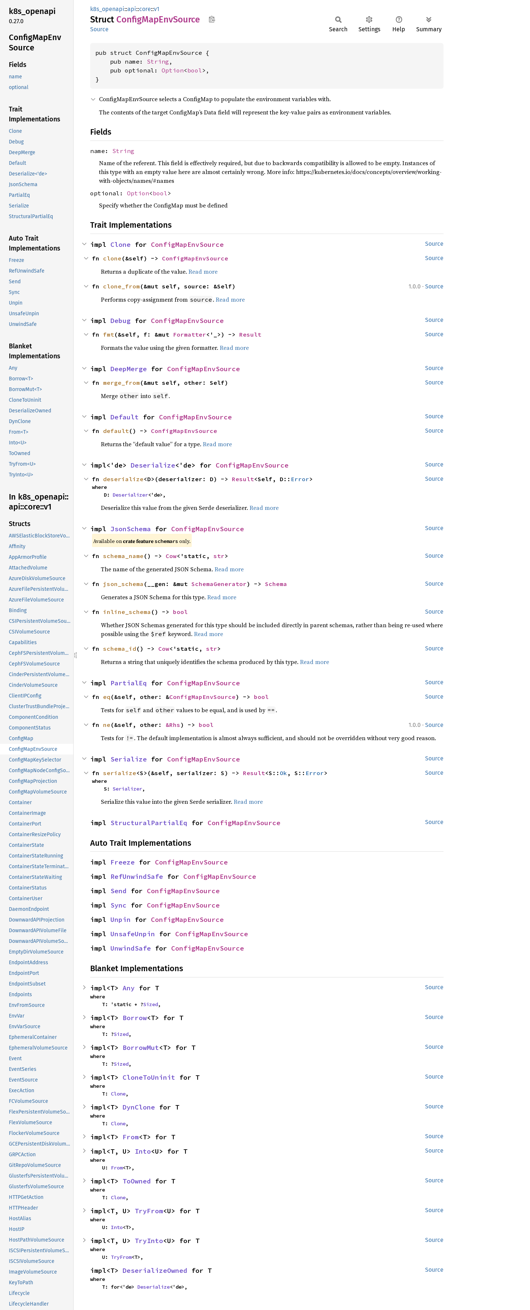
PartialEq (128, 683)
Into (143, 1151)
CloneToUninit (149, 1077)
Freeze (122, 862)
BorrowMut (141, 1047)
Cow (171, 556)
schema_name (123, 556)
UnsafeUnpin (132, 934)
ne (106, 724)
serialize (119, 773)
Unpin (120, 919)
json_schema (123, 583)
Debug (120, 320)
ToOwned (137, 1181)
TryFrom (149, 1211)
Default (124, 417)
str (219, 556)
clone (112, 258)
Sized (150, 1004)
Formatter (189, 334)
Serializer (127, 788)
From (131, 1137)
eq (106, 696)
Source (99, 29)
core (145, 9)
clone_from (121, 286)
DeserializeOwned (155, 1270)
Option (173, 70)
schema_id (119, 648)
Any (129, 988)
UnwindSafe (130, 948)
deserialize (123, 479)
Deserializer (130, 494)
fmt (108, 334)
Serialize (128, 759)
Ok (283, 773)
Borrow (135, 1017)
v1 (156, 9)
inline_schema (127, 611)
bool (194, 70)
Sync (118, 905)
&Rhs (173, 724)
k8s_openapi (107, 9)
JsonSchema (130, 529)
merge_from (121, 382)
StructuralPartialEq (148, 823)
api (131, 9)
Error (300, 479)
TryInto (149, 1240)
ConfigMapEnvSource (187, 244)
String (158, 61)
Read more (203, 271)
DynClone (139, 1107)
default (116, 430)
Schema (276, 583)
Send (118, 891)
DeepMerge (128, 369)
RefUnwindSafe (136, 876)
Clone (120, 244)
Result (250, 334)
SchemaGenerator (219, 583)
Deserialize (153, 465)
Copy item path (212, 19)
